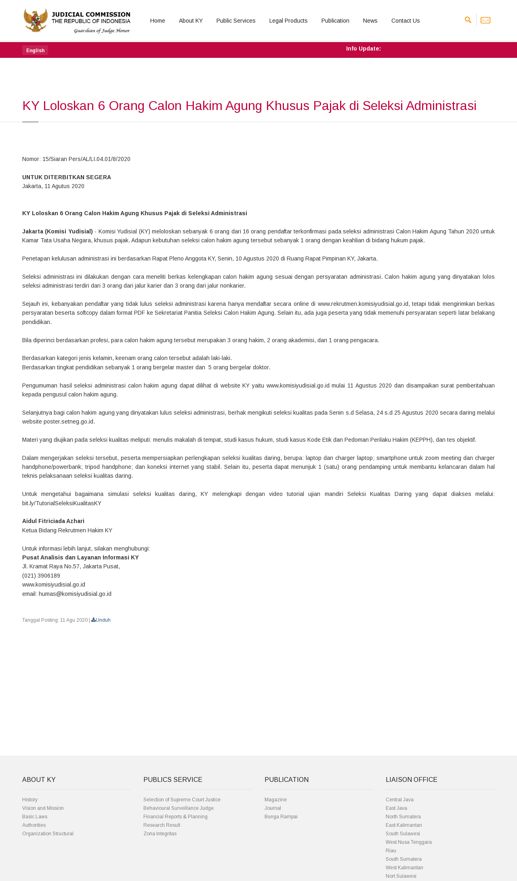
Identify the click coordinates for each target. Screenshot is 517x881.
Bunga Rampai (281, 817)
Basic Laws (34, 817)
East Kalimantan (404, 825)
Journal (273, 808)
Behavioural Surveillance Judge (178, 808)
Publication (335, 20)
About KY (191, 20)
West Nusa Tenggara (409, 842)
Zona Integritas (160, 834)
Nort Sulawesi (401, 876)
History (30, 800)
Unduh (101, 620)
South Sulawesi (403, 834)
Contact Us (405, 20)
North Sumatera (403, 817)
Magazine (276, 800)
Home (157, 20)
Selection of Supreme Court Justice (182, 800)
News (370, 20)
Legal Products (288, 20)
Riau (391, 850)
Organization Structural (48, 834)
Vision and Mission (43, 808)
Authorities (34, 825)
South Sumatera (404, 859)
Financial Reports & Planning (175, 817)
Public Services (236, 20)
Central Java (400, 800)
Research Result (161, 825)
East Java (396, 808)
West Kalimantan (404, 867)
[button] (35, 50)
